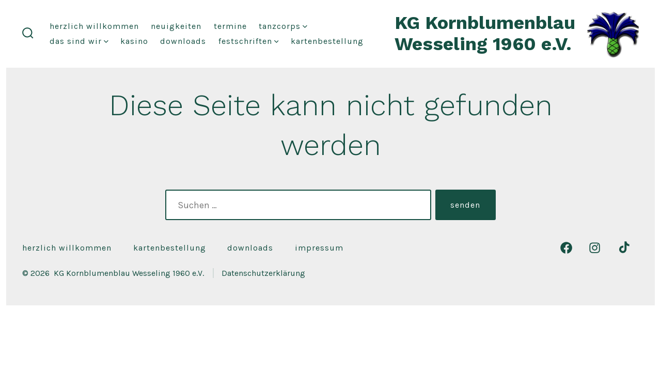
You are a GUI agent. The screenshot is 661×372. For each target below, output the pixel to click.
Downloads (183, 41)
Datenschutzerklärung (263, 273)
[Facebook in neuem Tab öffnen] (566, 248)
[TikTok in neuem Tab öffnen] (623, 248)
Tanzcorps (283, 26)
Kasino (134, 41)
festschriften (248, 41)
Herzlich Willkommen (94, 26)
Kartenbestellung (327, 41)
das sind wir (79, 41)
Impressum (319, 248)
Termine (230, 26)
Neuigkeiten (176, 26)
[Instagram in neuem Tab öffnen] (595, 248)
